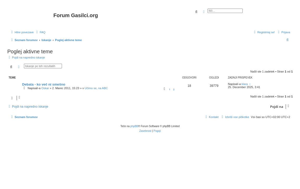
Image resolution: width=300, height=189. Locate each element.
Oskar (45, 88)
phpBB (134, 126)
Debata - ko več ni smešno (43, 84)
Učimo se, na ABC (96, 88)
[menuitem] (40, 32)
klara (245, 84)
